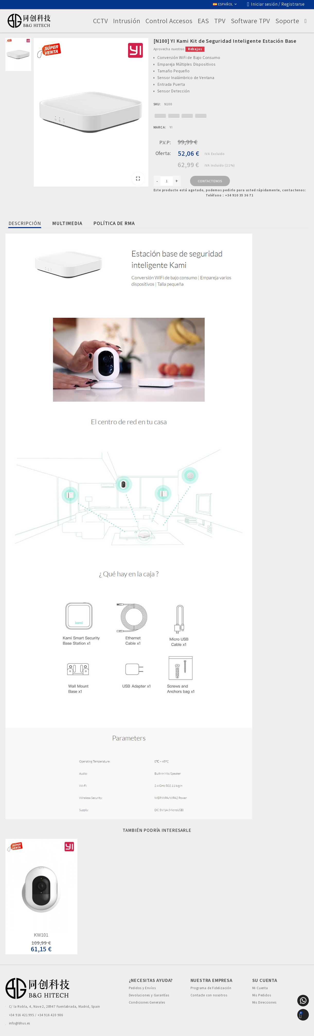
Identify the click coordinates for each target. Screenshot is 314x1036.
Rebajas (195, 49)
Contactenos (210, 180)
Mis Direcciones (264, 1002)
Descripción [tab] (24, 223)
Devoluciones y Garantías (149, 995)
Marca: (160, 127)
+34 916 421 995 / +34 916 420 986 (36, 1015)
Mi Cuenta (260, 988)
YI (171, 127)
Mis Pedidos (261, 995)
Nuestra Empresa (211, 980)
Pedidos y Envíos (142, 988)
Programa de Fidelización (211, 988)
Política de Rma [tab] (113, 223)
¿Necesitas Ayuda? (151, 980)
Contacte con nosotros (209, 995)
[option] (91, 113)
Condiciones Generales (147, 1002)
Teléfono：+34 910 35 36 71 (230, 195)
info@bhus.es (19, 1023)
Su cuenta (264, 980)
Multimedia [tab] (67, 223)
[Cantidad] (166, 181)
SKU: (157, 104)
